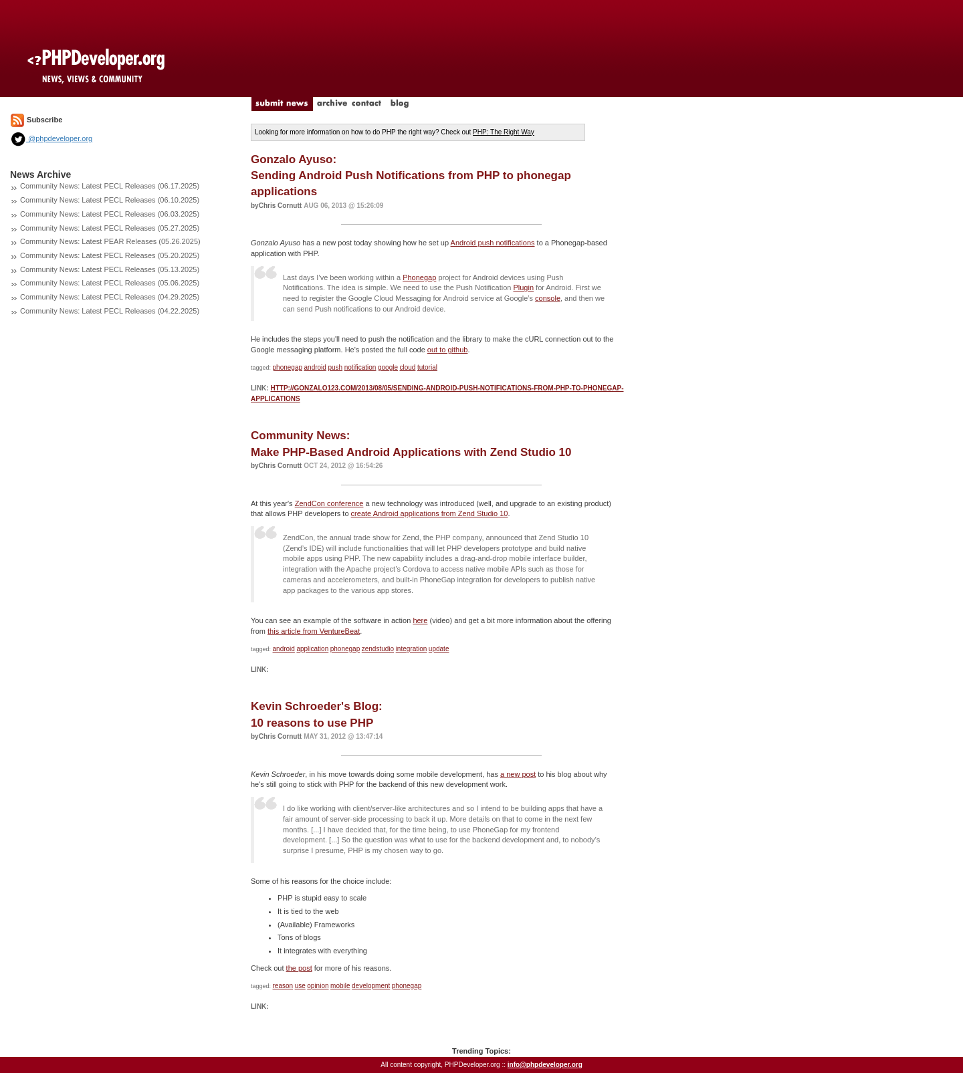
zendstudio (378, 648)
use (300, 985)
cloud (408, 367)
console (547, 298)
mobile (340, 985)
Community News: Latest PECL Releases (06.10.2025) (109, 200)
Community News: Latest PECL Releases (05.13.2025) (109, 269)
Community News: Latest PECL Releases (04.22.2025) (109, 311)
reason (283, 985)
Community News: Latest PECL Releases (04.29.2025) (109, 297)
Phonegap (419, 277)
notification (360, 367)
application (312, 648)
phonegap (288, 367)
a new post (518, 774)
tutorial (427, 367)
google (388, 367)
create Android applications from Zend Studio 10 (429, 513)
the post (299, 968)
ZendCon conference (329, 503)
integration (411, 648)
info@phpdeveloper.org (545, 1064)
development (371, 985)
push (335, 367)
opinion (317, 985)
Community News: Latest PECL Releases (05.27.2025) (109, 228)
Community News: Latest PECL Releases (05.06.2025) (109, 283)
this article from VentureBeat (314, 631)
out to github (447, 350)
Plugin (523, 287)
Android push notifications (493, 243)
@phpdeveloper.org (51, 138)
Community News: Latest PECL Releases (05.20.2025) (109, 255)
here (420, 620)
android (315, 367)
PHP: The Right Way (503, 132)
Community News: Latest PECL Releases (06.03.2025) (109, 214)
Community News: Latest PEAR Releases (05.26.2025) (110, 241)
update (439, 648)
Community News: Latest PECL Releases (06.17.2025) (109, 186)
